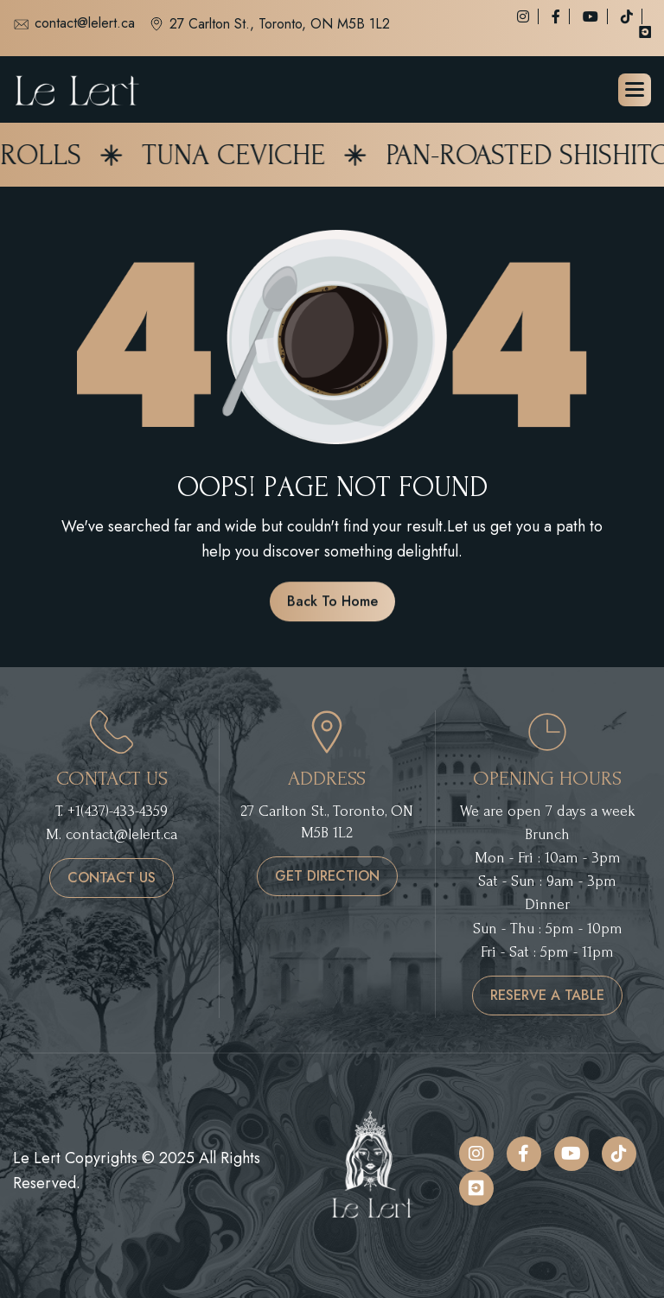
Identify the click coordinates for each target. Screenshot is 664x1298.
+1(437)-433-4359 (117, 811)
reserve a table (547, 995)
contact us (111, 878)
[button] (634, 89)
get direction (327, 876)
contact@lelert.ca (74, 24)
